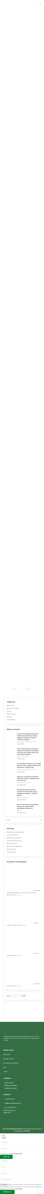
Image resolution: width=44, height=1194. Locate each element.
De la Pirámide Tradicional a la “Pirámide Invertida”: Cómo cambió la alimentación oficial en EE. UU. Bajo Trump (29, 765)
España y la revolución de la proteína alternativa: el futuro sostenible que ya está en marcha (28, 778)
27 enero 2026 (21, 759)
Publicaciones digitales (13, 846)
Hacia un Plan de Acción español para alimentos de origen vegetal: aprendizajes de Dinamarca (28, 806)
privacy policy (19, 1189)
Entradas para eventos (13, 838)
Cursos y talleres (11, 835)
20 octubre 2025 (21, 785)
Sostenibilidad (11, 720)
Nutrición (9, 717)
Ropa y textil (10, 849)
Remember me (6, 1154)
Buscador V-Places (8, 1059)
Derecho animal (11, 714)
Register (4, 1138)
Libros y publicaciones (13, 840)
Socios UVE (6, 1054)
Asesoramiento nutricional (11, 1063)
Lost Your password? (16, 1154)
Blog (4, 1067)
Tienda (5, 1071)
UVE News (33, 741)
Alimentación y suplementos (15, 832)
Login (3, 1136)
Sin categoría (10, 852)
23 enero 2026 (21, 772)
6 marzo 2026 (20, 744)
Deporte (9, 711)
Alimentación (10, 705)
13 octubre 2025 (21, 799)
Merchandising (11, 843)
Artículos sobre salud (13, 708)
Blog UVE (27, 741)
